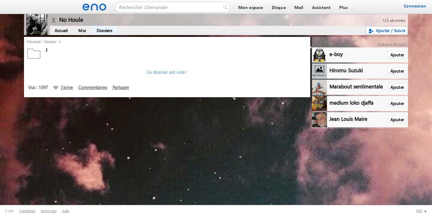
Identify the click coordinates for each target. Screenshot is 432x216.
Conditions (27, 211)
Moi (82, 30)
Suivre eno (48, 211)
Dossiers (104, 30)
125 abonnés (394, 20)
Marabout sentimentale (356, 86)
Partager (120, 87)
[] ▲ (421, 211)
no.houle (35, 41)
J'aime (63, 87)
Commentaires (92, 87)
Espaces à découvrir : (393, 44)
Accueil (61, 30)
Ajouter (397, 55)
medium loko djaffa (351, 102)
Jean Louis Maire (348, 118)
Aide (65, 211)
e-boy (336, 53)
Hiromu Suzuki (346, 70)
